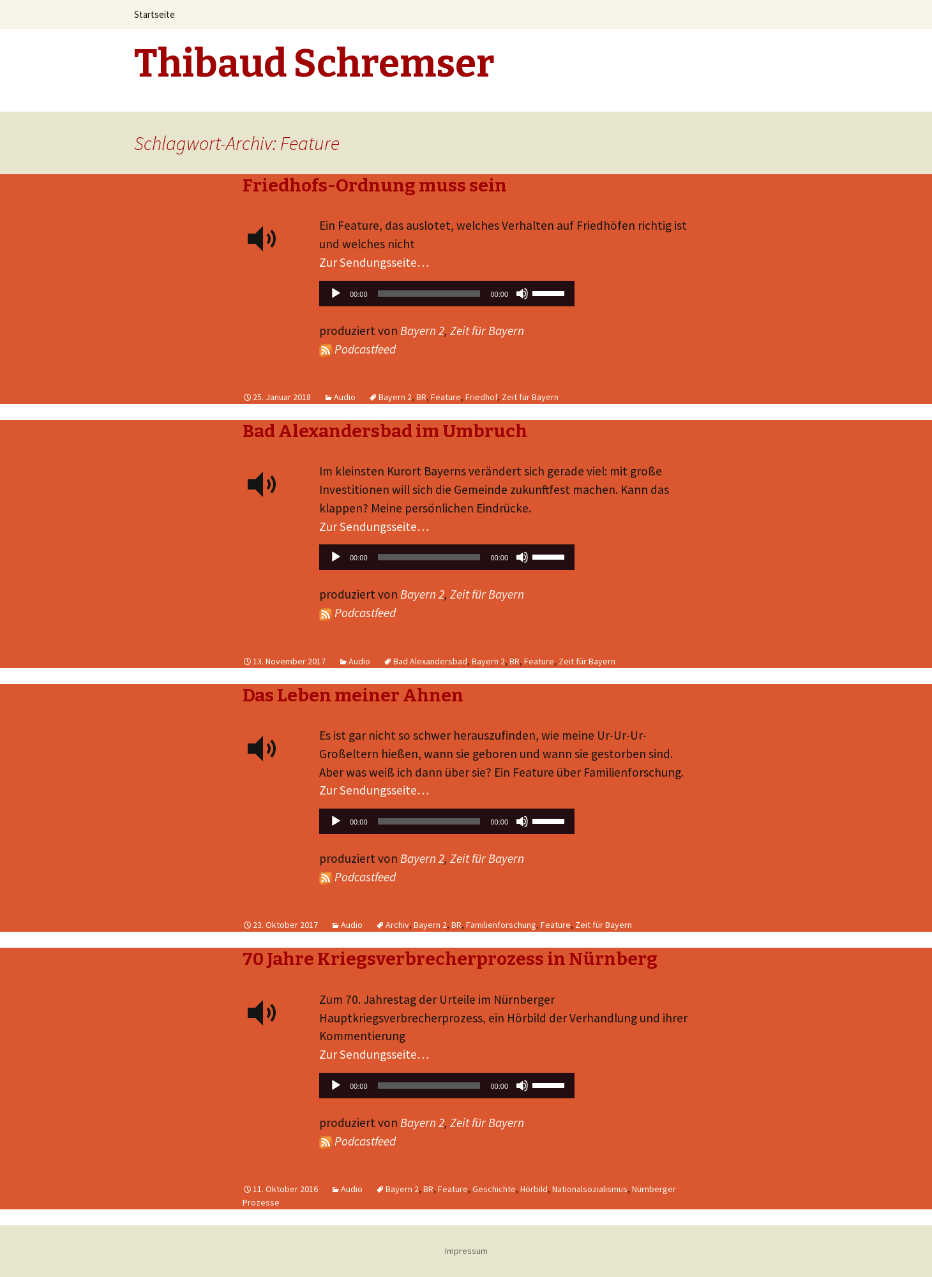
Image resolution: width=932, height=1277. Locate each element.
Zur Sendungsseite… (374, 262)
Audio (345, 397)
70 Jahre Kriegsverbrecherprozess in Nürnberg (450, 958)
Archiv (397, 924)
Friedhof (481, 397)
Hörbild (534, 1189)
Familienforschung (501, 924)
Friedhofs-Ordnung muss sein (375, 185)
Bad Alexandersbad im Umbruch (385, 431)
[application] (447, 296)
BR (421, 397)
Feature (446, 397)
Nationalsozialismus (590, 1189)
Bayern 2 (422, 330)
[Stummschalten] (522, 293)
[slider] (429, 293)
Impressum (466, 1251)
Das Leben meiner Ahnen (353, 695)
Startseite (154, 14)
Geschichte (494, 1189)
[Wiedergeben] (335, 293)
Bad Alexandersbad (430, 661)
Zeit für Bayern (487, 330)
